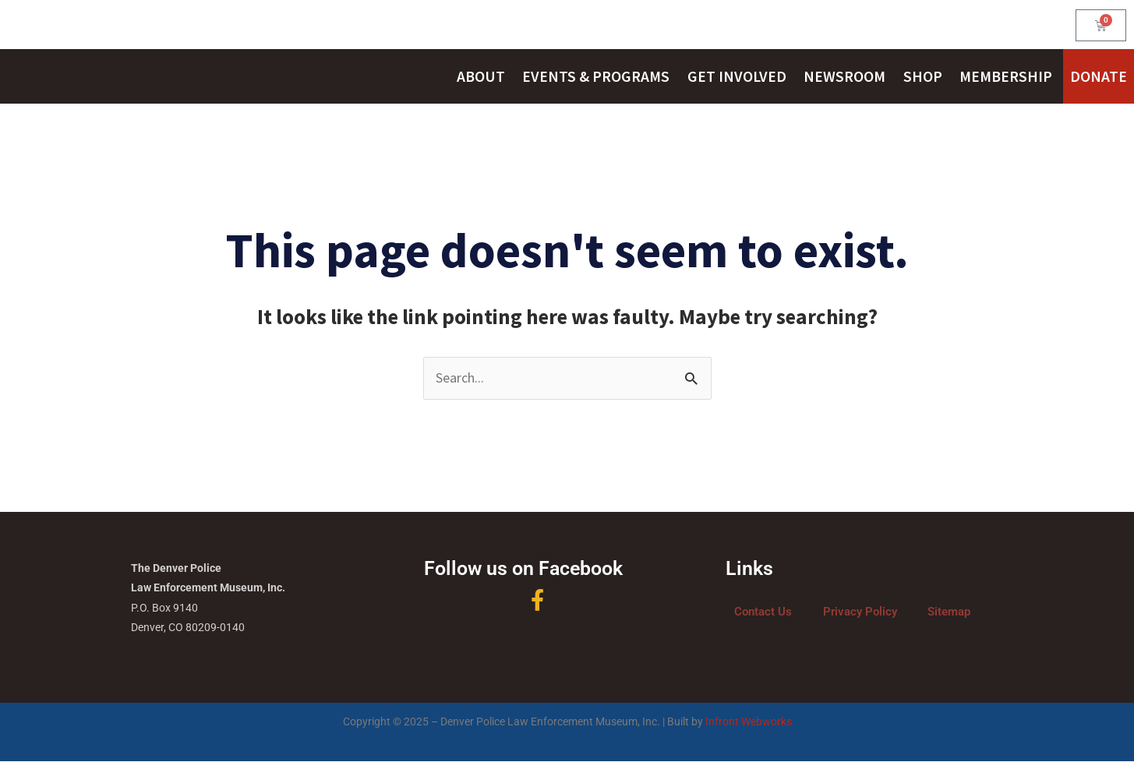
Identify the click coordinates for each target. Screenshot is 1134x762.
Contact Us (763, 612)
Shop (922, 76)
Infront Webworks (748, 722)
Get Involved (736, 76)
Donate (1098, 76)
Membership (1005, 76)
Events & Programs (595, 76)
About (481, 76)
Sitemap (948, 612)
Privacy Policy (860, 612)
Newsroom (844, 76)
